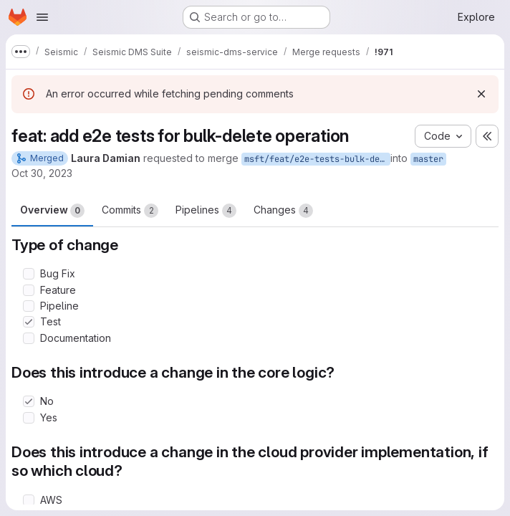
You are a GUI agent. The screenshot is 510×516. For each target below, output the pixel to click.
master (428, 159)
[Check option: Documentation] (28, 338)
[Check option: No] (28, 401)
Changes (283, 211)
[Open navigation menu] (42, 17)
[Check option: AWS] (28, 500)
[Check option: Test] (28, 322)
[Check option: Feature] (28, 290)
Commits (130, 211)
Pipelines (205, 211)
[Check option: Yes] (28, 418)
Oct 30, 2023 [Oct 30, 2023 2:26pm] (41, 173)
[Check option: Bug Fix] (28, 274)
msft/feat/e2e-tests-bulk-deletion (317, 159)
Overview (52, 211)
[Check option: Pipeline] (28, 306)
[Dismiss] (481, 93)
